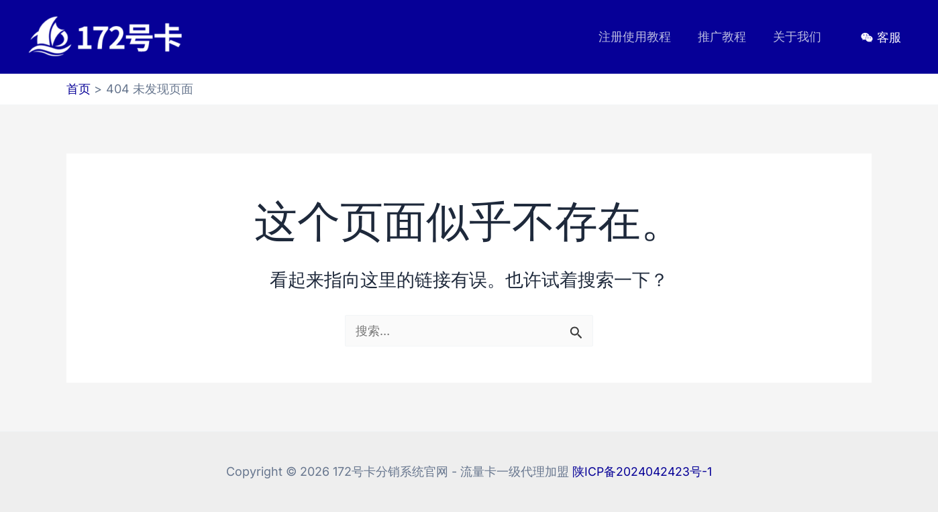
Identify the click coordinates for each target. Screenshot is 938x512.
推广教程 (726, 36)
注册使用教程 (641, 36)
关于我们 (798, 36)
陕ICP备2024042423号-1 (642, 471)
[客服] (881, 37)
